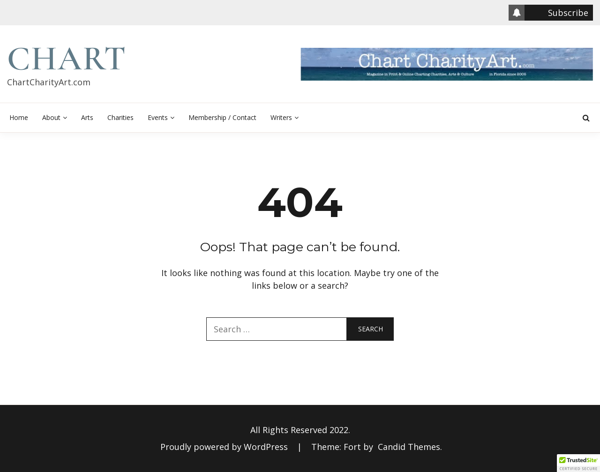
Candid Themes (409, 446)
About (51, 117)
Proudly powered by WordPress (225, 446)
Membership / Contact (222, 117)
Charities (120, 117)
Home (18, 117)
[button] (578, 463)
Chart (67, 58)
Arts (87, 117)
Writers (281, 117)
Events (158, 117)
